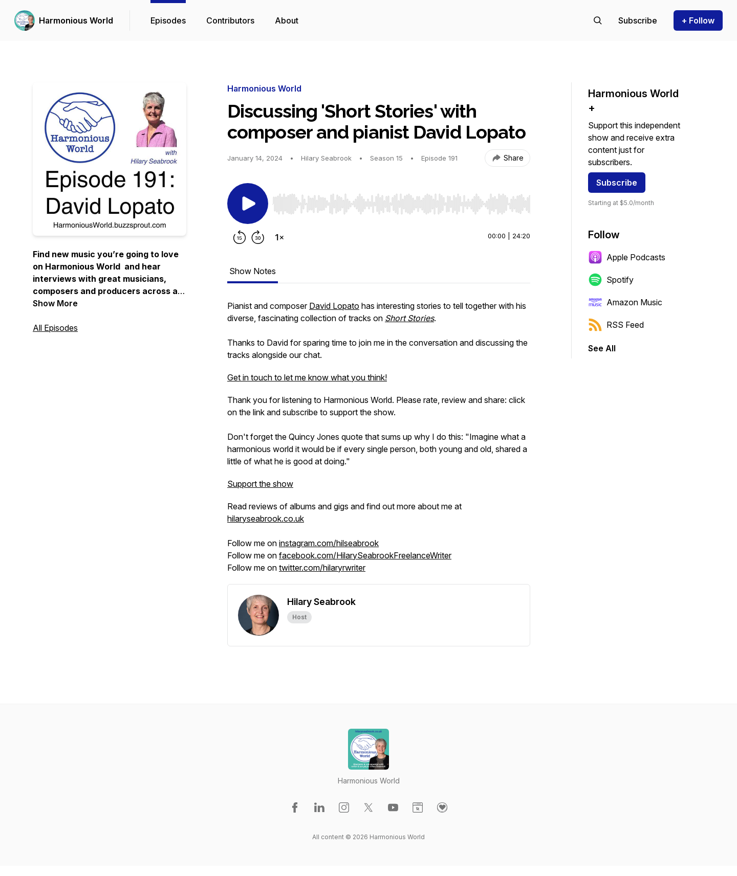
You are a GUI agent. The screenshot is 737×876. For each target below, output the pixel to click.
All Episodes (55, 328)
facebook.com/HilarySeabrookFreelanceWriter (365, 555)
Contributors (230, 20)
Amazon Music (625, 302)
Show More (55, 303)
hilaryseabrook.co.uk (265, 518)
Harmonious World (76, 20)
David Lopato (334, 306)
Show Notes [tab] (252, 271)
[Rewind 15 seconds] (239, 237)
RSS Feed (616, 325)
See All (602, 348)
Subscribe (616, 182)
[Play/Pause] (247, 203)
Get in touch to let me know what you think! (307, 377)
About (286, 20)
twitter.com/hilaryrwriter (322, 568)
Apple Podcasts (626, 257)
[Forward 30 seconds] (258, 237)
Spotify (611, 280)
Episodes (168, 20)
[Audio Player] (401, 201)
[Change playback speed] (279, 237)
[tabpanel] (378, 442)
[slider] (401, 204)
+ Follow (698, 20)
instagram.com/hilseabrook (329, 543)
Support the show (260, 484)
